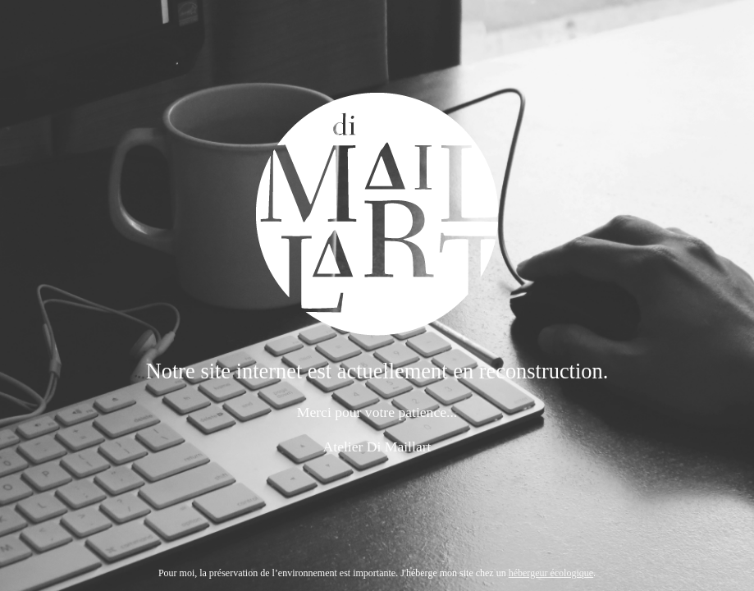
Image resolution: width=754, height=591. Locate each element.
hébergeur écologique (551, 573)
